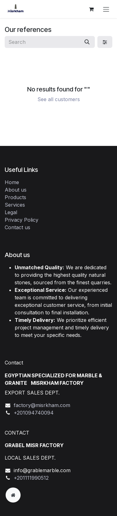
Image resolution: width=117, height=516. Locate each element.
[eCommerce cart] (91, 9)
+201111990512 (31, 478)
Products (15, 197)
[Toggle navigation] (106, 9)
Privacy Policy (21, 220)
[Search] (87, 42)
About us (16, 190)
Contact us (17, 227)
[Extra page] (13, 495)
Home (12, 182)
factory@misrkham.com (42, 405)
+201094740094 (34, 413)
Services (15, 205)
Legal (11, 212)
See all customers (58, 99)
